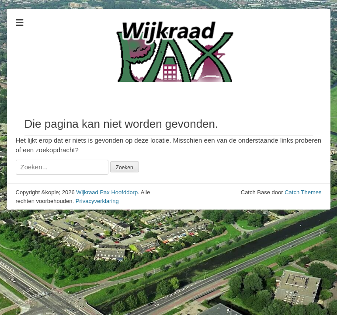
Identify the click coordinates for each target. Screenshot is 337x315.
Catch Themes (303, 192)
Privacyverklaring (97, 201)
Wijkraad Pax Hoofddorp (107, 192)
